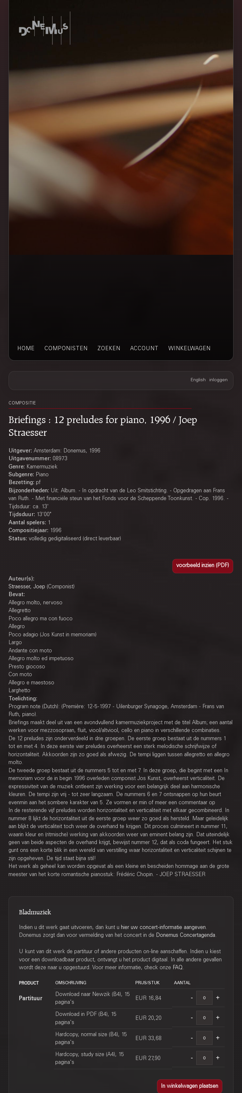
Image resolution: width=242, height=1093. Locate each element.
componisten (66, 348)
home (26, 348)
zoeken (108, 348)
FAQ (178, 968)
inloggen (218, 380)
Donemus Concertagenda (185, 935)
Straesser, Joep (27, 587)
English (198, 380)
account (144, 348)
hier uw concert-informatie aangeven (163, 927)
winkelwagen (189, 348)
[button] (202, 566)
